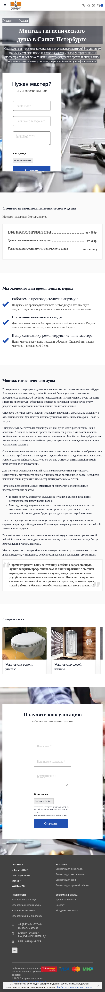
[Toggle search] (88, 5)
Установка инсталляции (24, 899)
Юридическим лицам (67, 910)
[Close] (97, 985)
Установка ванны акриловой (27, 916)
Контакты (18, 886)
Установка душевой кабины (26, 905)
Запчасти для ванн (66, 880)
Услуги (17, 881)
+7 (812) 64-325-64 (30, 924)
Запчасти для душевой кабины (72, 885)
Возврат (60, 905)
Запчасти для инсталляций (70, 874)
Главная (17, 864)
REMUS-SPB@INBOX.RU (30, 941)
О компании (20, 870)
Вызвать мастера (28, 927)
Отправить (32, 170)
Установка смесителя (23, 910)
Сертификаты (21, 875)
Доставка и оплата (66, 899)
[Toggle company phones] (83, 5)
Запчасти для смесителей (69, 869)
